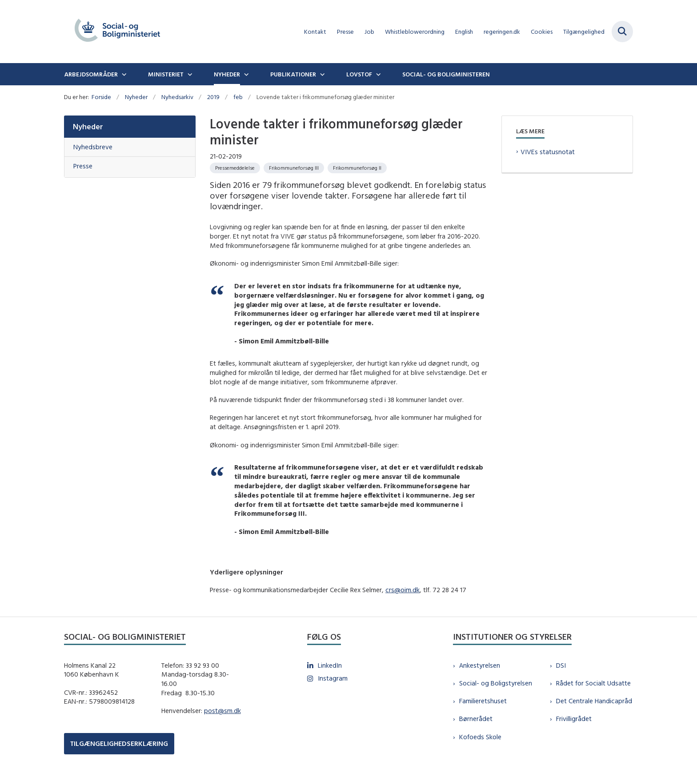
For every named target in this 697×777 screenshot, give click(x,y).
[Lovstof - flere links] (377, 74)
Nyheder (227, 74)
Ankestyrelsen (479, 665)
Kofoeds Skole (480, 737)
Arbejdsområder (91, 74)
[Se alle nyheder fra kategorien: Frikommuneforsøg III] (294, 168)
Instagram (333, 678)
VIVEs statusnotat (548, 151)
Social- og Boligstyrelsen (495, 683)
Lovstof (359, 74)
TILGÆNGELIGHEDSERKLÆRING (119, 743)
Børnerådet (476, 718)
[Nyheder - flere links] (245, 74)
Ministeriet (166, 74)
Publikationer (293, 74)
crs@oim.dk (402, 590)
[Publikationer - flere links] (321, 74)
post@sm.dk (222, 710)
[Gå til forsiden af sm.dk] (117, 31)
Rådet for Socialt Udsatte (593, 683)
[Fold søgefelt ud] (622, 31)
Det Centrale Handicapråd (594, 701)
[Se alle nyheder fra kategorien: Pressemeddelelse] (235, 168)
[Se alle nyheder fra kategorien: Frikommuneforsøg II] (357, 168)
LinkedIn (330, 665)
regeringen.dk (502, 31)
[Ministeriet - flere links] (188, 74)
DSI (561, 665)
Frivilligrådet (574, 718)
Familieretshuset (483, 701)
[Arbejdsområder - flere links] (123, 74)
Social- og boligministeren (446, 74)
